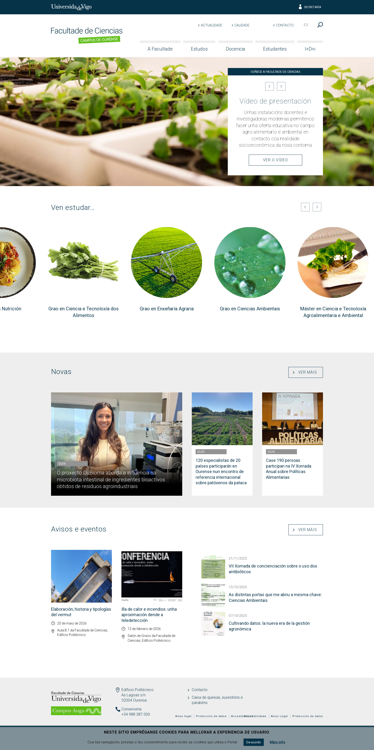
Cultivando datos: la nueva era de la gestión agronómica (269, 626)
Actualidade (211, 25)
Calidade (241, 25)
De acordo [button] (253, 742)
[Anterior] (269, 86)
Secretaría (309, 7)
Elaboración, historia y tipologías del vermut (81, 612)
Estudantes (275, 49)
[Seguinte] (281, 86)
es (306, 25)
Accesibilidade (255, 716)
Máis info (277, 742)
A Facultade (160, 49)
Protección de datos (307, 716)
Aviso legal (183, 716)
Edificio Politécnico (137, 690)
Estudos (199, 49)
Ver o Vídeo (275, 160)
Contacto (285, 25)
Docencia (235, 49)
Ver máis (307, 372)
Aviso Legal (279, 716)
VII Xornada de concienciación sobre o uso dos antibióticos (273, 568)
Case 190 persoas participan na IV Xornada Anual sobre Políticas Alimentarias (288, 468)
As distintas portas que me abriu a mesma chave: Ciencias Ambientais (275, 597)
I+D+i (310, 49)
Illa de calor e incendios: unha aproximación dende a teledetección (149, 615)
